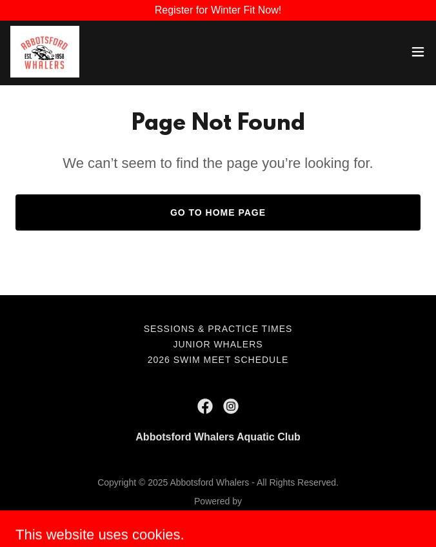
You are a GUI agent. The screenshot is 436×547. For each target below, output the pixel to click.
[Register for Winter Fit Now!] (218, 10)
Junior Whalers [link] (218, 344)
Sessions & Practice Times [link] (218, 329)
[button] (418, 52)
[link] (44, 51)
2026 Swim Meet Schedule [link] (218, 360)
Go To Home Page (218, 212)
